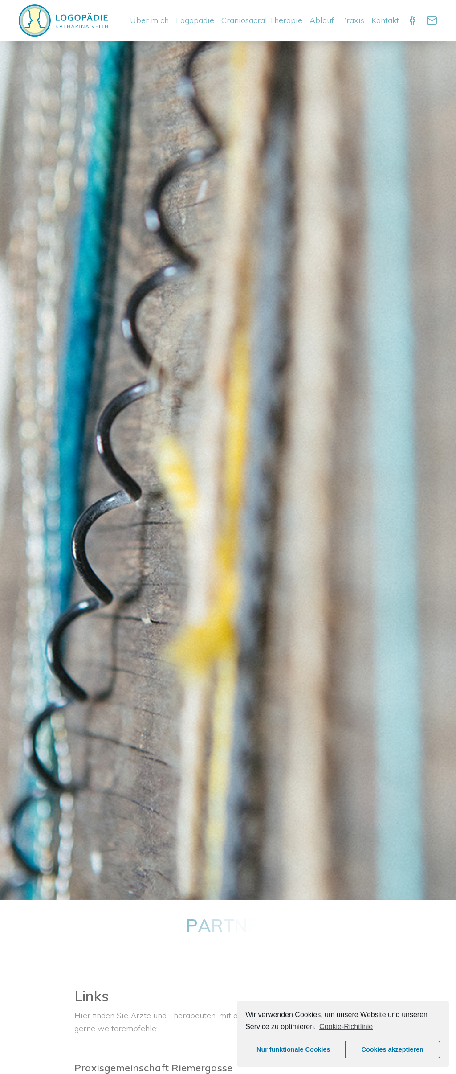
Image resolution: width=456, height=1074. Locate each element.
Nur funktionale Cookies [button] (293, 1049)
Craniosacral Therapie (261, 20)
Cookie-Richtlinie (346, 1026)
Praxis (352, 20)
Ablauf (321, 20)
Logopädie (195, 20)
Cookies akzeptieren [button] (392, 1049)
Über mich (149, 20)
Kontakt (385, 20)
